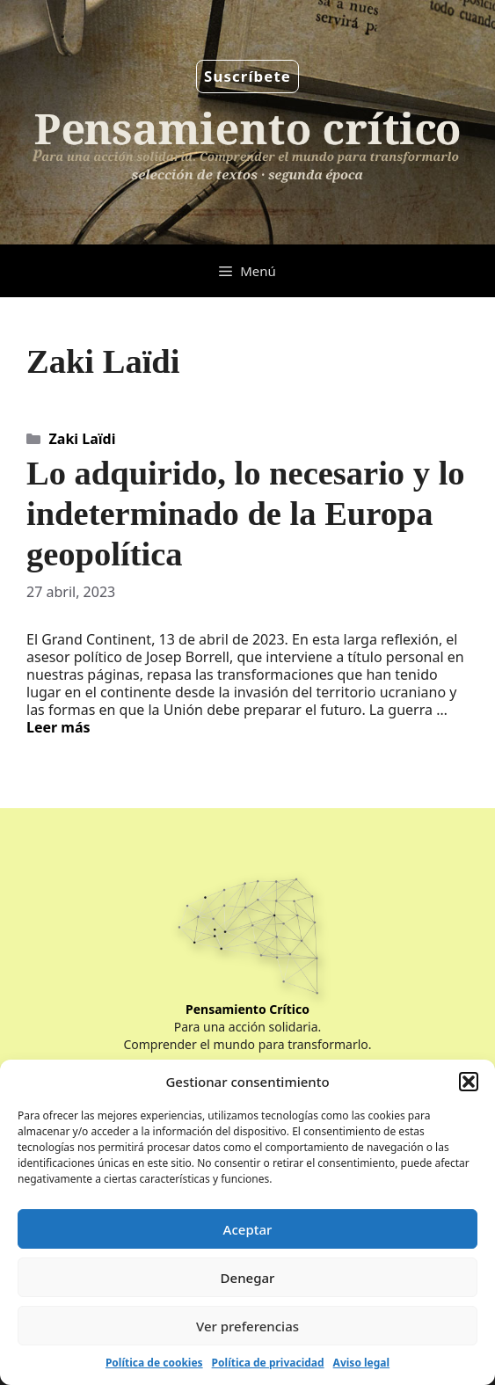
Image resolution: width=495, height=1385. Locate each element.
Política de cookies (154, 1362)
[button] (468, 1081)
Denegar (248, 1278)
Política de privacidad (268, 1362)
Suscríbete (247, 76)
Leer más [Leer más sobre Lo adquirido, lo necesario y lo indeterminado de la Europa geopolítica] (58, 727)
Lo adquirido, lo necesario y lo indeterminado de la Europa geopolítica (245, 513)
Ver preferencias (247, 1326)
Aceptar (248, 1229)
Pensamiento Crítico (247, 1009)
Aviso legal (361, 1362)
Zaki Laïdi (82, 438)
